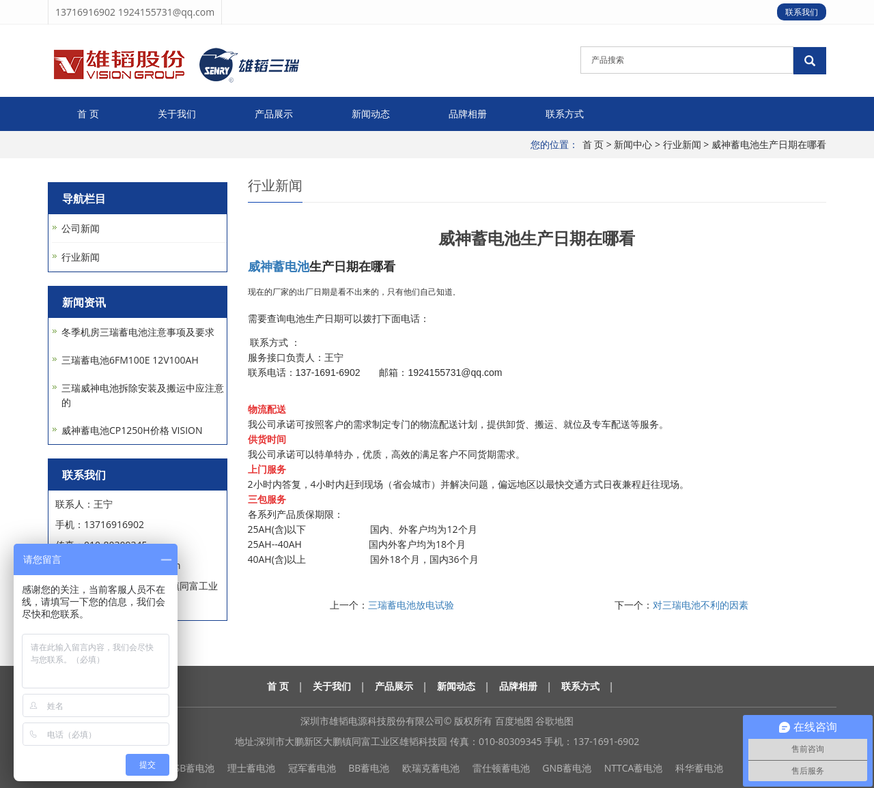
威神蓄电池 (278, 266)
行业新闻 (682, 144)
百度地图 (514, 720)
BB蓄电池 (368, 767)
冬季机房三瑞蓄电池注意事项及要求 (137, 331)
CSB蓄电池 (192, 767)
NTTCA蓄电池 (633, 767)
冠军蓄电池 (312, 767)
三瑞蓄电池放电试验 (411, 604)
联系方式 (565, 113)
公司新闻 (80, 228)
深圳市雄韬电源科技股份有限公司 (372, 720)
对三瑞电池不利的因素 (700, 604)
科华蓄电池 (699, 767)
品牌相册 (468, 113)
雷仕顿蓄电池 (501, 767)
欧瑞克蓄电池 (431, 767)
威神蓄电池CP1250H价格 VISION (132, 430)
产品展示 (274, 113)
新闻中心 (633, 144)
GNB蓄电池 (566, 767)
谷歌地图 (554, 720)
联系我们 (801, 12)
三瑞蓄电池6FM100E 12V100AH (130, 359)
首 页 (88, 113)
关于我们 (177, 113)
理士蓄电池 (251, 767)
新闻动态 (371, 113)
